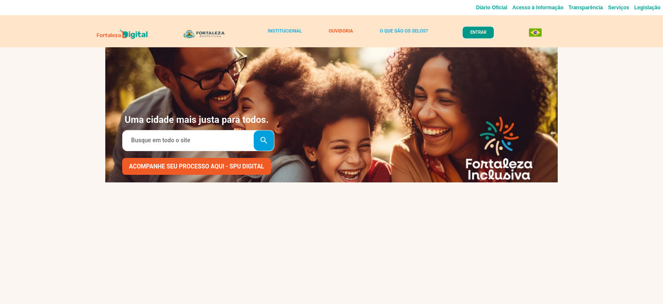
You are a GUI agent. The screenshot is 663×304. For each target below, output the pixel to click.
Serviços (618, 8)
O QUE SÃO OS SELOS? (399, 34)
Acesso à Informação (538, 8)
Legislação (647, 8)
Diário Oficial (491, 8)
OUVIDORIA (338, 34)
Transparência (586, 8)
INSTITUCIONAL (287, 34)
